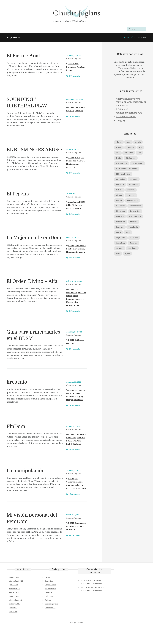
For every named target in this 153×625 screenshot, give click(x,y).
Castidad (79, 390)
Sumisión (80, 252)
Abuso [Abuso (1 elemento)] (119, 142)
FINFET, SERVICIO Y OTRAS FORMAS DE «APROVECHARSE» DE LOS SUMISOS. (131, 102)
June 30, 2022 (72, 149)
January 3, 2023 (73, 56)
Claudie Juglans (73, 59)
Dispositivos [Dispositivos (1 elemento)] (121, 163)
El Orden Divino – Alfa (32, 281)
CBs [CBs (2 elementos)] (118, 153)
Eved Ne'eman (87, 587)
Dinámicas (71, 67)
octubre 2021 (14, 604)
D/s (82, 158)
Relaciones (81, 488)
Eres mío (17, 382)
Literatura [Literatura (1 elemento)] (120, 211)
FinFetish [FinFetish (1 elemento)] (131, 195)
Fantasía (70, 299)
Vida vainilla (50, 608)
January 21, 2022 (73, 382)
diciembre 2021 (15, 600)
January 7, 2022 (73, 471)
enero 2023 (14, 577)
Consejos (49, 581)
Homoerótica (72, 302)
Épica (75, 296)
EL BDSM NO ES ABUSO (34, 149)
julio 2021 (13, 608)
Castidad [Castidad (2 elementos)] (131, 147)
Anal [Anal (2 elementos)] (128, 142)
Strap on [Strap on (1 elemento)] (133, 243)
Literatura (80, 526)
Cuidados (79, 340)
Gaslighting (71, 482)
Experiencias (50, 585)
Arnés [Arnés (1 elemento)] (138, 142)
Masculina (71, 252)
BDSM (76, 64)
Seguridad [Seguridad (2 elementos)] (121, 238)
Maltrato (81, 161)
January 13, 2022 (73, 426)
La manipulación (26, 470)
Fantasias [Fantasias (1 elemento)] (120, 179)
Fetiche (69, 441)
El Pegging (19, 194)
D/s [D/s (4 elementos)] (139, 153)
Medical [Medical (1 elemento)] (133, 222)
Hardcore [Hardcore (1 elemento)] (120, 206)
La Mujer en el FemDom (34, 237)
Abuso (71, 158)
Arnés (75, 202)
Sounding (79, 111)
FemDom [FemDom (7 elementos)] (120, 185)
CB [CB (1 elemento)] (141, 147)
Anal (70, 64)
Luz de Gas (71, 161)
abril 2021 (13, 612)
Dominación (80, 246)
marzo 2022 (14, 589)
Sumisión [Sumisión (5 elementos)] (132, 248)
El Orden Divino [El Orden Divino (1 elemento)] (123, 174)
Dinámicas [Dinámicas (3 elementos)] (130, 158)
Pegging (70, 111)
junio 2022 (13, 585)
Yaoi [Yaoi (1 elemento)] (118, 254)
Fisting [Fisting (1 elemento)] (119, 201)
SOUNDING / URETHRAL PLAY (129, 113)
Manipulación (72, 164)
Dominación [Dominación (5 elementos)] (137, 163)
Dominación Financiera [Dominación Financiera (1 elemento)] (126, 169)
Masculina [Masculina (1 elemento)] (120, 222)
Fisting (69, 70)
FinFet (69, 444)
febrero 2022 (14, 593)
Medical (82, 108)
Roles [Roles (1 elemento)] (118, 232)
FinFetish (77, 444)
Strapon (69, 400)
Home (126, 37)
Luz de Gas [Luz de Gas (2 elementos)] (135, 211)
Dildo (68, 205)
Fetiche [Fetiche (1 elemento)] (119, 190)
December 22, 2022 (74, 99)
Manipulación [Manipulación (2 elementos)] (135, 217)
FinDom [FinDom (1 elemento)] (131, 190)
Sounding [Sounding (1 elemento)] (120, 243)
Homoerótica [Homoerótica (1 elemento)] (135, 206)
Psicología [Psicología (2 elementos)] (133, 227)
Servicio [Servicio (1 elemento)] (134, 238)
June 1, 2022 (71, 194)
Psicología (70, 167)
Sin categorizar (51, 604)
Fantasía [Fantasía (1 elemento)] (133, 179)
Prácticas (49, 596)
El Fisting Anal (23, 56)
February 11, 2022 (74, 281)
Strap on (78, 208)
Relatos (48, 600)
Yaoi (77, 305)
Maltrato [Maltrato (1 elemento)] (120, 217)
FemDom (81, 67)
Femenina (80, 249)
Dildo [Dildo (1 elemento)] (118, 158)
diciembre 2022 (16, 581)
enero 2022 (14, 596)
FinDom (16, 426)
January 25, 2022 (74, 332)
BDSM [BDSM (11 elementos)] (119, 147)
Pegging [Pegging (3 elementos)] (120, 227)
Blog (133, 37)
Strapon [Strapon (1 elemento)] (119, 248)
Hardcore (79, 299)
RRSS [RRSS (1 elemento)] (128, 232)
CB (85, 390)
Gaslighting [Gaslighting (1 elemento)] (132, 201)
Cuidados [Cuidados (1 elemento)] (129, 153)
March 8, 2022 (72, 238)
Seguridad (71, 343)
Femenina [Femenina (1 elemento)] (134, 185)
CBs (76, 108)
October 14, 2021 (73, 515)
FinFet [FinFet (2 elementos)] (119, 195)
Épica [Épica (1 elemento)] (127, 254)
